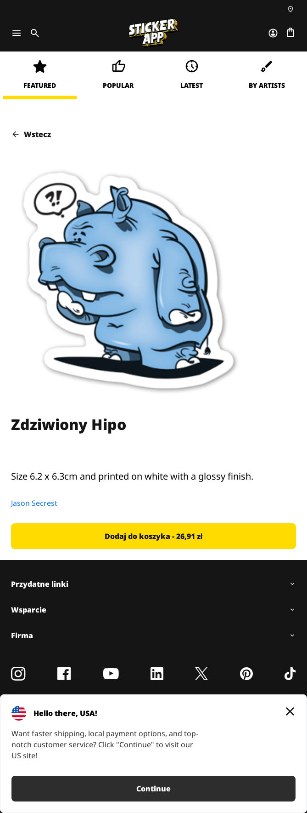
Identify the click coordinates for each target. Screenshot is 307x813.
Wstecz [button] (31, 134)
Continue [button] (153, 789)
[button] (153, 536)
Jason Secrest (34, 503)
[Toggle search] (33, 33)
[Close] (290, 711)
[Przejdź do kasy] (290, 33)
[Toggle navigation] (16, 33)
